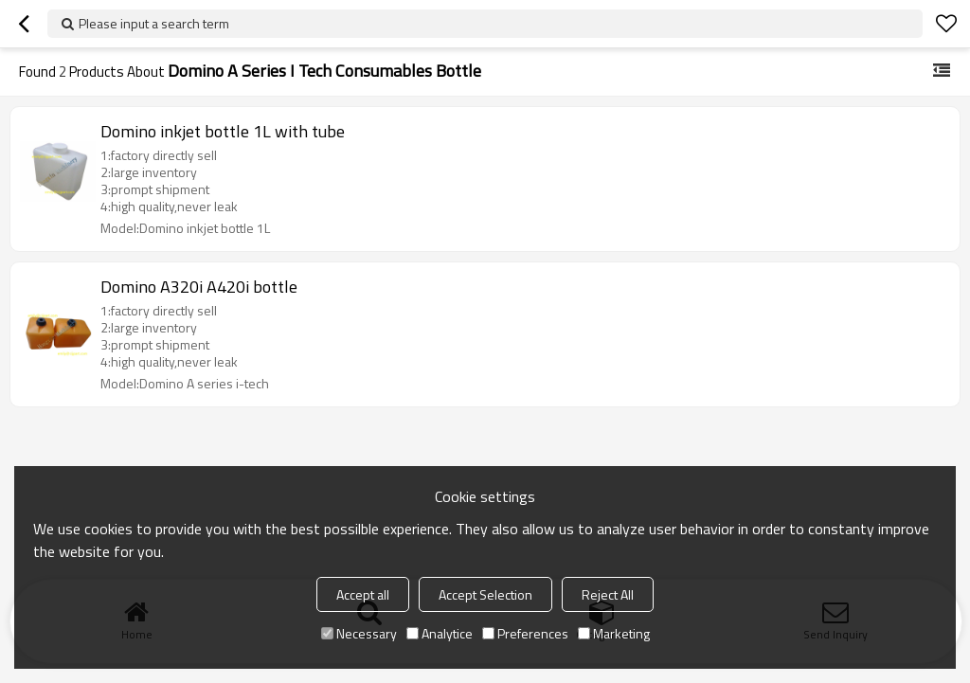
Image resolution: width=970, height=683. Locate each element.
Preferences (525, 633)
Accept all (362, 594)
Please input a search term (154, 23)
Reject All (608, 594)
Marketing (614, 633)
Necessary (359, 633)
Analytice (439, 633)
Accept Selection (485, 594)
